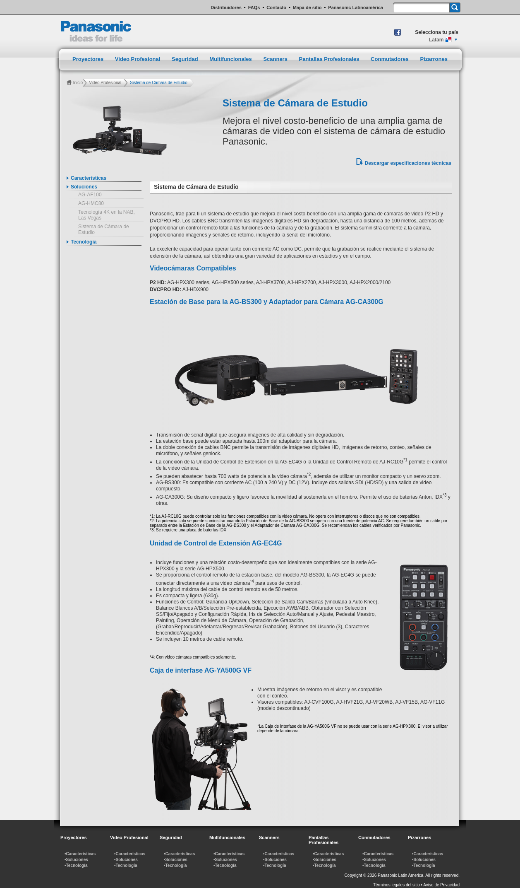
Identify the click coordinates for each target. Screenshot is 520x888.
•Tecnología (76, 865)
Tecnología (83, 242)
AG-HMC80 (91, 203)
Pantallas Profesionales (330, 59)
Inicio (78, 82)
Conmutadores (390, 59)
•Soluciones (76, 859)
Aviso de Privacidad (441, 885)
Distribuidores (226, 7)
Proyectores (88, 59)
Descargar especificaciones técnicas (408, 163)
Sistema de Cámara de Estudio (103, 229)
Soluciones (84, 187)
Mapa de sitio (307, 7)
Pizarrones (433, 59)
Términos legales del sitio (396, 885)
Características (88, 178)
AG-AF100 (90, 195)
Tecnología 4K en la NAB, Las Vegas (106, 215)
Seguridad (185, 59)
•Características (80, 854)
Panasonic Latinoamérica (355, 7)
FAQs (254, 7)
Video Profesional (138, 59)
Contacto (276, 7)
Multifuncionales (231, 59)
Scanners (276, 59)
